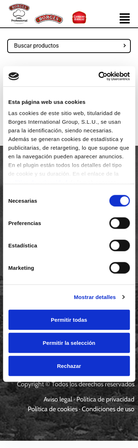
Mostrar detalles (95, 297)
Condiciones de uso (108, 409)
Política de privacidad (105, 399)
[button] (124, 19)
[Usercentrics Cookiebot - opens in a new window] (99, 76)
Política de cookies (52, 409)
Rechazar (69, 366)
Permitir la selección (69, 342)
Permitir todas (69, 319)
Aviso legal (58, 399)
